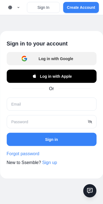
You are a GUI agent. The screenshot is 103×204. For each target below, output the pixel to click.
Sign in (51, 139)
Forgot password (23, 153)
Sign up (49, 162)
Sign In (43, 7)
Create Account (81, 7)
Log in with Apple (51, 76)
